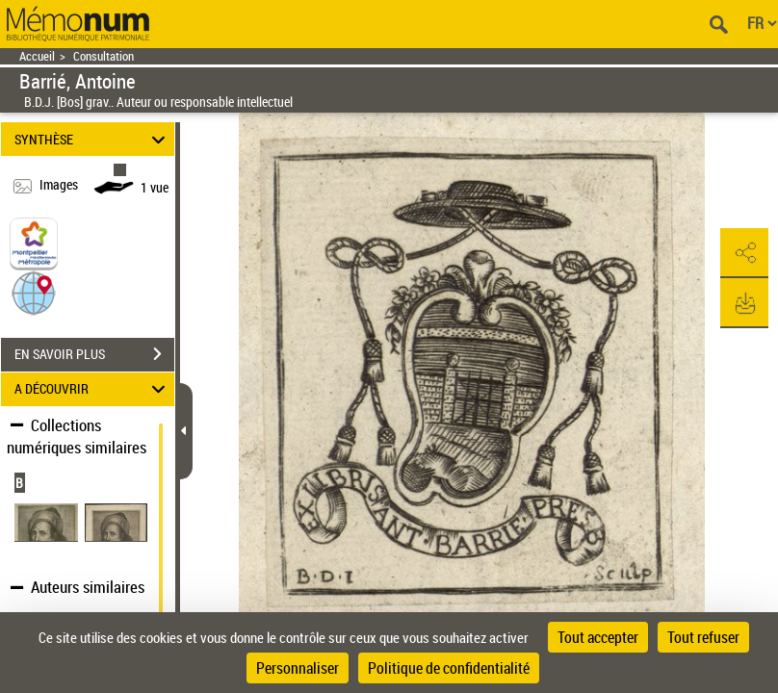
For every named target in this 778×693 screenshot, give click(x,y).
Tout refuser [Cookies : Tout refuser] (703, 637)
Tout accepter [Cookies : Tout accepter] (598, 637)
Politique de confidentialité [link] (449, 668)
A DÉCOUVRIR (92, 389)
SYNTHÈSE (92, 139)
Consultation (103, 56)
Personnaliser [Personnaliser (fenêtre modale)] (297, 668)
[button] (34, 291)
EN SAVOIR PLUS (94, 354)
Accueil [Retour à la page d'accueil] (37, 56)
